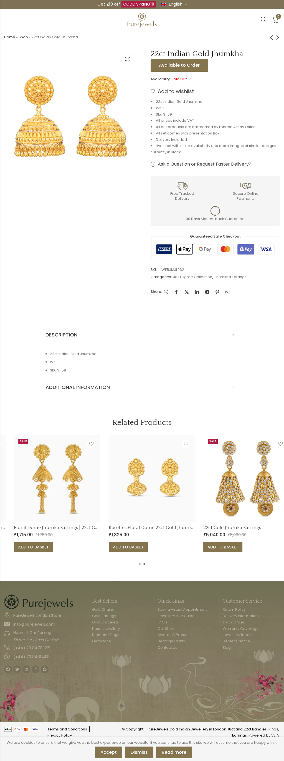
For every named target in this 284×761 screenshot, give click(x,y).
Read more (174, 752)
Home (9, 37)
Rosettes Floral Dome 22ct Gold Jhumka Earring (209, 527)
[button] (140, 564)
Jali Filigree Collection (192, 277)
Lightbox (127, 59)
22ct (54, 353)
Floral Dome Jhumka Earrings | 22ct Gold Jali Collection (123, 527)
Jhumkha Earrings (230, 277)
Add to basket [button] (83, 547)
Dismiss (139, 752)
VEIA (275, 735)
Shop (23, 37)
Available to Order (179, 65)
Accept (108, 752)
